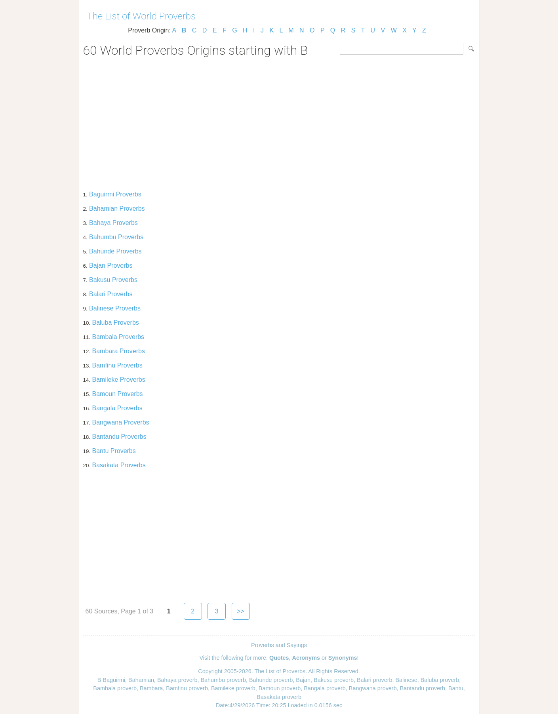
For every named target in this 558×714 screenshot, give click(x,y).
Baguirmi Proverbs (115, 194)
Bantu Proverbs (113, 450)
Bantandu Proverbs (119, 436)
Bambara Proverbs (118, 351)
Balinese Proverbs (115, 308)
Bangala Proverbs (117, 408)
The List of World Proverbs (141, 16)
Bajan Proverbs (110, 265)
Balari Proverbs (110, 294)
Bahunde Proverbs (115, 251)
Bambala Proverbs (118, 336)
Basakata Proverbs (118, 465)
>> (240, 611)
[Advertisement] (279, 121)
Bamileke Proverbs (118, 379)
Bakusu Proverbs (113, 279)
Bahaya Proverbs (113, 222)
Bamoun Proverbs (117, 393)
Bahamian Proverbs (117, 208)
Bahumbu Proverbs (116, 237)
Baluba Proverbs (115, 322)
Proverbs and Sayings (279, 645)
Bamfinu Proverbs (117, 365)
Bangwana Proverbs (120, 422)
